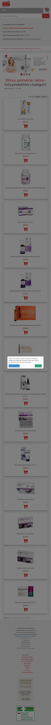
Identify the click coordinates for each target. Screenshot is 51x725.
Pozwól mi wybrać (14, 366)
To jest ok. (38, 366)
